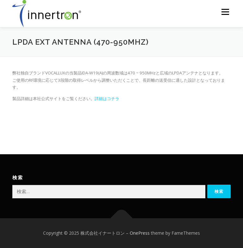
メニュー (225, 12)
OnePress (140, 233)
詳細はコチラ (107, 98)
